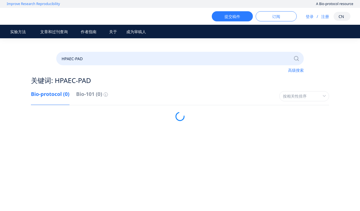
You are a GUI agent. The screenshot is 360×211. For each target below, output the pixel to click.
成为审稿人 (136, 31)
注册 (320, 16)
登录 (305, 16)
